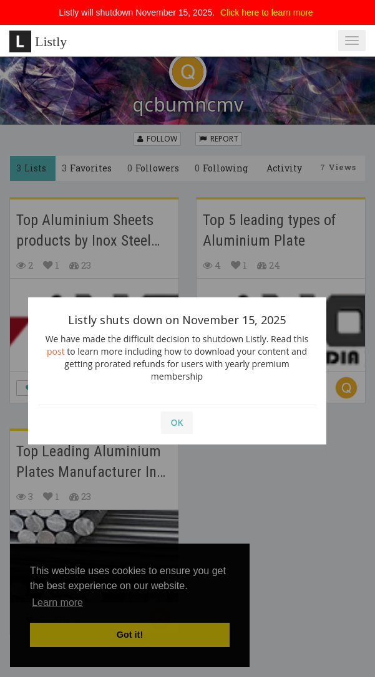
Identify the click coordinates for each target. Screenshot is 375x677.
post (56, 351)
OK (177, 422)
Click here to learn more (266, 12)
